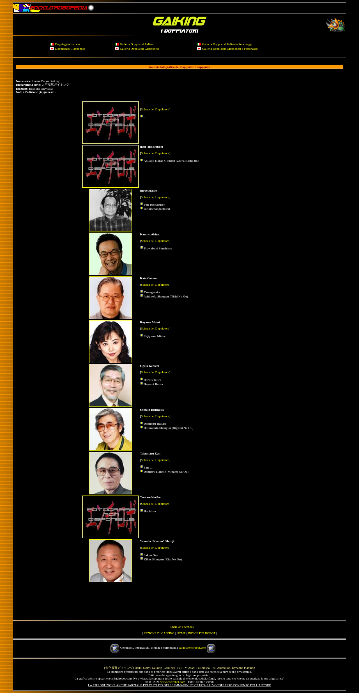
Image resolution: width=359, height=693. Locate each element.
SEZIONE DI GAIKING (159, 633)
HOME (181, 633)
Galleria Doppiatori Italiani (137, 44)
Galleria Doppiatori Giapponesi (139, 48)
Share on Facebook (182, 626)
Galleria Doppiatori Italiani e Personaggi (227, 44)
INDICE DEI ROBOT (201, 633)
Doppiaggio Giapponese (70, 48)
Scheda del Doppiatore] (155, 109)
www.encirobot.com (172, 681)
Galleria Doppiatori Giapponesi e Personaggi (230, 48)
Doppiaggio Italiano (67, 44)
